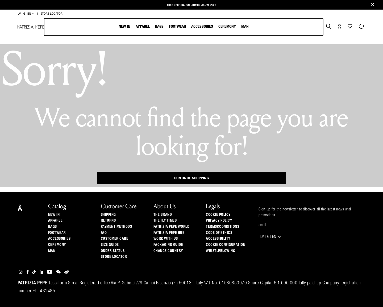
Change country (168, 251)
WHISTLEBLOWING (220, 251)
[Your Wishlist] (350, 28)
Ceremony (227, 26)
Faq (104, 233)
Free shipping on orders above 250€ (191, 4)
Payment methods (116, 227)
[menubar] (183, 27)
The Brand (162, 215)
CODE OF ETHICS (219, 233)
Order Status (113, 251)
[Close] (372, 4)
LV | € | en (26, 14)
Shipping (108, 215)
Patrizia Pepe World (171, 227)
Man (245, 26)
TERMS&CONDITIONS (222, 227)
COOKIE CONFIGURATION (225, 245)
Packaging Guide (168, 245)
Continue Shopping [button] (191, 178)
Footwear (177, 26)
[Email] (310, 225)
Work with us (165, 238)
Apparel (143, 26)
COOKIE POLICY (218, 215)
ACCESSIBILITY (218, 238)
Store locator (114, 257)
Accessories (202, 26)
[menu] (183, 27)
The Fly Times (165, 220)
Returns (108, 220)
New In (124, 26)
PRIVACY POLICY (219, 220)
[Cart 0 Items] (362, 26)
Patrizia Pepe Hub (169, 233)
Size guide (110, 245)
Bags (159, 26)
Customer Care (114, 238)
